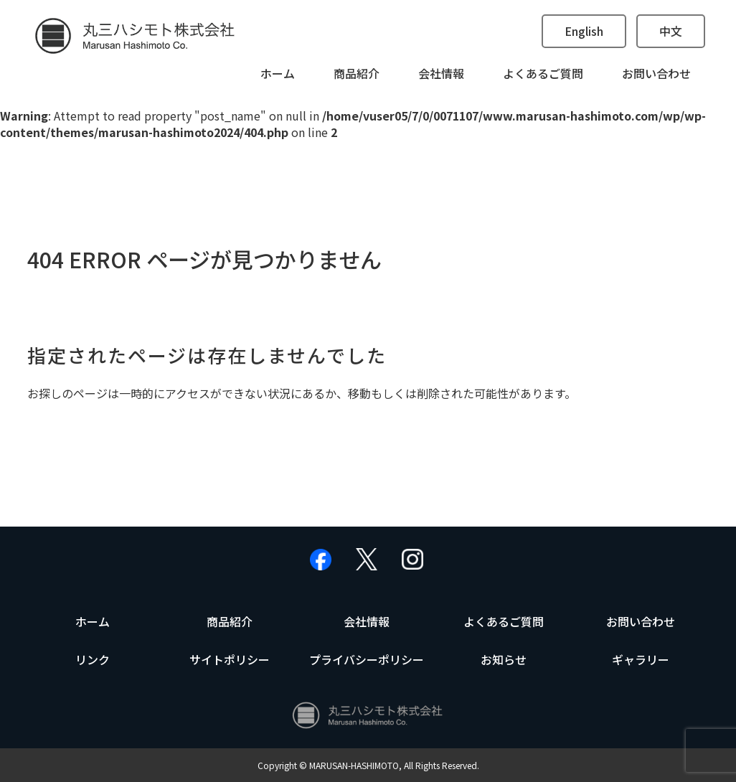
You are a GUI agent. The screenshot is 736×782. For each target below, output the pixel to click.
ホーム (277, 73)
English (584, 30)
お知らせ (504, 659)
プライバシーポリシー (366, 659)
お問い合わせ (656, 73)
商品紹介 (356, 73)
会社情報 (441, 73)
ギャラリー (640, 659)
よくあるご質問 (543, 73)
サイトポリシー (229, 659)
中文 (670, 30)
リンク (92, 659)
